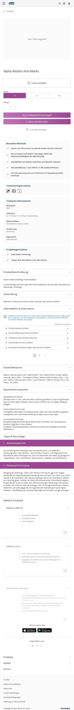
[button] (69, 3)
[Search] (59, 3)
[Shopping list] (64, 3)
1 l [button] (15, 95)
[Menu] (3, 3)
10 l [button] (59, 95)
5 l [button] (37, 95)
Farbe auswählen (37, 83)
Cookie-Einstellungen (11, 663)
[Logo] (11, 3)
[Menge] (10, 107)
